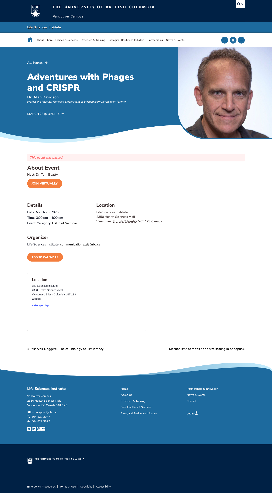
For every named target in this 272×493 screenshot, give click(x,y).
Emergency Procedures (41, 486)
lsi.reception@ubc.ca (44, 412)
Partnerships (155, 40)
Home (124, 389)
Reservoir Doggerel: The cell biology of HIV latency (65, 349)
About (40, 40)
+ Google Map (40, 305)
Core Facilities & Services (62, 40)
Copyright (86, 486)
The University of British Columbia (35, 11)
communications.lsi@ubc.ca (80, 244)
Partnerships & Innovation (202, 389)
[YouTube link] (39, 429)
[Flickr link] (43, 429)
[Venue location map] (106, 302)
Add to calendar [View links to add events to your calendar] (45, 257)
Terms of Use (68, 486)
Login (193, 413)
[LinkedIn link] (34, 429)
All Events (37, 63)
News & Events (175, 40)
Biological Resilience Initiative (126, 40)
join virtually (45, 183)
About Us (126, 395)
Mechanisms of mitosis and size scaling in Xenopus (207, 349)
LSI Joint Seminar (64, 223)
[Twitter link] (29, 429)
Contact (191, 401)
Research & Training (93, 40)
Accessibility (103, 486)
